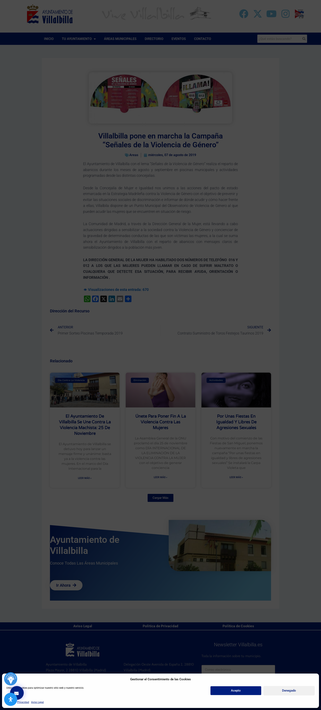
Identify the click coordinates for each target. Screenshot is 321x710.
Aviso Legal (37, 702)
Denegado (289, 690)
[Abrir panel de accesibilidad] (10, 699)
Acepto (236, 690)
